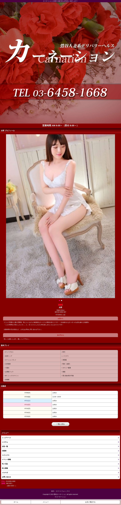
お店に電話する (90, 502)
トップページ (6, 437)
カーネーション (61, 497)
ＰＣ (68, 491)
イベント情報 (6, 459)
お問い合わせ (6, 477)
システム (5, 442)
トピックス (5, 455)
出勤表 (4, 451)
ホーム (16, 502)
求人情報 (5, 468)
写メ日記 (5, 464)
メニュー (46, 502)
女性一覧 (5, 446)
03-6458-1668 (10, 481)
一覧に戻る (60, 424)
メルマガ (5, 472)
